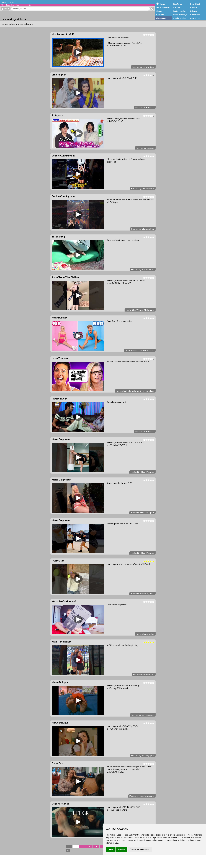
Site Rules (177, 3)
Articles (176, 7)
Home (162, 3)
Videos (159, 11)
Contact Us (195, 18)
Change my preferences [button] (139, 849)
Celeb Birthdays (180, 14)
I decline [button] (121, 849)
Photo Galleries (163, 7)
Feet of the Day (179, 11)
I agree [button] (110, 849)
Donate (193, 7)
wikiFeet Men (161, 18)
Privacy (193, 11)
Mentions (160, 14)
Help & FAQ (195, 3)
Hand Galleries (179, 18)
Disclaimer (195, 14)
